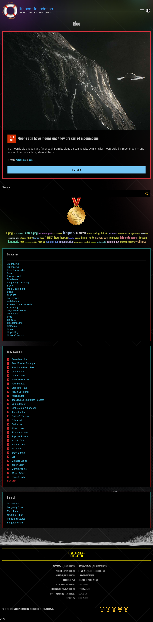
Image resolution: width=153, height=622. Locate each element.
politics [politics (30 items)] (34, 242)
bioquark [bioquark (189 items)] (69, 233)
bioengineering (15, 322)
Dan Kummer (18, 404)
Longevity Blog (15, 507)
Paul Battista (18, 383)
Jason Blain (18, 464)
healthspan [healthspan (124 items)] (61, 238)
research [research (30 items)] (77, 242)
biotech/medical (15, 335)
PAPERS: (81, 594)
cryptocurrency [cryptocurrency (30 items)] (135, 234)
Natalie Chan (18, 440)
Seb (14, 456)
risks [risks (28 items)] (81, 242)
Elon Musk (12, 279)
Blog (76, 24)
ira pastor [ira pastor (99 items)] (114, 237)
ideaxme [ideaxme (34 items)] (77, 238)
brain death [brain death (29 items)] (121, 234)
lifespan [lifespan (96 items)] (142, 237)
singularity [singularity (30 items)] (87, 242)
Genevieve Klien (20, 359)
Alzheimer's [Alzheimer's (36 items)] (20, 234)
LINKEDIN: (58, 571)
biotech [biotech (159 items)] (81, 233)
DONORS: (66, 580)
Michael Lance (21, 160)
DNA (9, 273)
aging (10, 291)
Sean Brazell (18, 444)
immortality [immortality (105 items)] (87, 237)
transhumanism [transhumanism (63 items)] (127, 242)
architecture (13, 301)
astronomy (12, 307)
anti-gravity (13, 298)
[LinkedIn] (114, 609)
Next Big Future (15, 515)
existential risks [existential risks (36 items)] (13, 238)
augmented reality (16, 310)
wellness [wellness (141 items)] (140, 242)
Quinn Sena (18, 371)
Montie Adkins (19, 468)
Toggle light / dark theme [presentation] (148, 11)
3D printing (13, 263)
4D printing (13, 267)
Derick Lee (17, 424)
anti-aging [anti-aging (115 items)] (31, 233)
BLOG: (80, 576)
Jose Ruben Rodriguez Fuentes (28, 399)
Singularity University (18, 282)
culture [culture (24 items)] (143, 234)
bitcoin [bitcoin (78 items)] (104, 233)
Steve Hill (16, 448)
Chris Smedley (19, 477)
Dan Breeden (18, 375)
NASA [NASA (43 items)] (22, 242)
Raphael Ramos (20, 436)
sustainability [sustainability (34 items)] (101, 242)
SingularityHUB (15, 522)
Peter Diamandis (16, 270)
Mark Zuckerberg (16, 288)
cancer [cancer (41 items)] (127, 234)
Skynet (10, 285)
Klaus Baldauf (19, 412)
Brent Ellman (18, 452)
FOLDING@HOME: (58, 589)
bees (9, 316)
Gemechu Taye (19, 387)
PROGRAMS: (83, 589)
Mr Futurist (13, 511)
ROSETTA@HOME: (57, 594)
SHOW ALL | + (11, 481)
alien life (11, 295)
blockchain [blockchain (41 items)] (113, 234)
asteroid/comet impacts (19, 304)
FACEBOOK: (57, 567)
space (31, 160)
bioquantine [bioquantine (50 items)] (57, 233)
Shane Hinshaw (20, 432)
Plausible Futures (16, 518)
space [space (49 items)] (93, 242)
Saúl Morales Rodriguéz (24, 363)
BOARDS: (81, 580)
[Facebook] (102, 609)
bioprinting (12, 332)
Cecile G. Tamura (20, 416)
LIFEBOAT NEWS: (84, 567)
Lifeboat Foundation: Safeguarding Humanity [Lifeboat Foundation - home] (69, 10)
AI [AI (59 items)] (14, 233)
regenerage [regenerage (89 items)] (52, 242)
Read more (76, 170)
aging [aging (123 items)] (9, 233)
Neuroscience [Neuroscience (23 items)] (28, 242)
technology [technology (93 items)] (113, 242)
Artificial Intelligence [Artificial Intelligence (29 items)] (45, 234)
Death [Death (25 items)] (146, 234)
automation (13, 313)
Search (146, 193)
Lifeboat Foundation (21, 609)
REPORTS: (82, 585)
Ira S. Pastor (18, 473)
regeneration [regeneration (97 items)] (66, 242)
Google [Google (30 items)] (42, 238)
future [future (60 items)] (30, 237)
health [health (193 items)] (49, 237)
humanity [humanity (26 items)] (71, 238)
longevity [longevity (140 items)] (13, 242)
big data (11, 319)
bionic (10, 329)
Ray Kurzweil (14, 276)
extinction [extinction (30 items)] (23, 238)
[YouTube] (120, 609)
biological (12, 326)
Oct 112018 (12, 138)
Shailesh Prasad (20, 379)
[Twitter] (108, 609)
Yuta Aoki (17, 420)
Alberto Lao (18, 428)
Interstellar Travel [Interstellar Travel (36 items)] (101, 238)
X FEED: (59, 576)
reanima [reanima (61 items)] (41, 242)
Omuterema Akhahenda (24, 408)
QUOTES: (81, 598)
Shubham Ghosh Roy (23, 367)
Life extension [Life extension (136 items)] (128, 238)
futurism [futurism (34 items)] (36, 238)
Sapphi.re (49, 609)
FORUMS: (69, 598)
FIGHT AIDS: (60, 585)
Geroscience (13, 503)
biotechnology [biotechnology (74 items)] (94, 233)
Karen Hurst (18, 395)
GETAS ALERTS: (84, 571)
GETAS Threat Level (76, 555)
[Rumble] (126, 609)
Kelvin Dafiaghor (20, 391)
